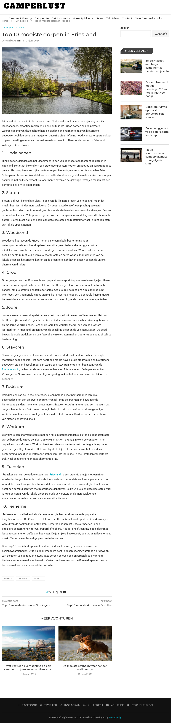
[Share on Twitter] (57, 592)
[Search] (165, 33)
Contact (127, 18)
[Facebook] (27, 705)
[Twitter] (48, 705)
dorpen (8, 578)
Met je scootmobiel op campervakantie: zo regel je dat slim (156, 156)
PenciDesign (115, 717)
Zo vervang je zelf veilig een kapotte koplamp (157, 132)
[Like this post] (50, 592)
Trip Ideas (112, 18)
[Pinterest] (93, 705)
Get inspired (60, 18)
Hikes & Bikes (82, 18)
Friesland (55, 474)
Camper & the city (20, 18)
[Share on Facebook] (53, 592)
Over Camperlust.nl (147, 18)
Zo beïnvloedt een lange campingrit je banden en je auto (157, 66)
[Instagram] (70, 705)
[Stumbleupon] (140, 705)
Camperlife (42, 18)
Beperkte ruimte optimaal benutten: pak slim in (156, 112)
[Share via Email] (64, 592)
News (99, 18)
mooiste (38, 578)
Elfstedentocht (10, 369)
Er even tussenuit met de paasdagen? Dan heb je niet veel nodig (156, 89)
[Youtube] (115, 705)
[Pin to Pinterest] (61, 592)
